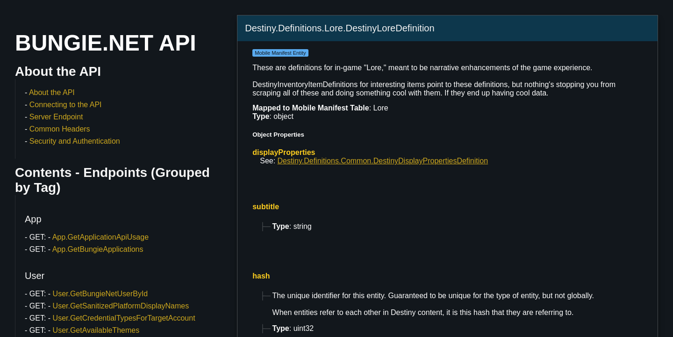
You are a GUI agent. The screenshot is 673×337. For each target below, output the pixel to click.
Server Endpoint (56, 117)
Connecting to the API (65, 105)
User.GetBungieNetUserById (100, 294)
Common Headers (59, 129)
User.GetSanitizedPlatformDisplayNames (121, 306)
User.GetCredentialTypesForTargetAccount (124, 318)
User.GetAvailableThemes (96, 330)
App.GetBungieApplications (97, 249)
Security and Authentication (74, 141)
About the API (52, 92)
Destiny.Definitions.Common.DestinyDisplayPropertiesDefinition (383, 161)
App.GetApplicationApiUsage (100, 237)
